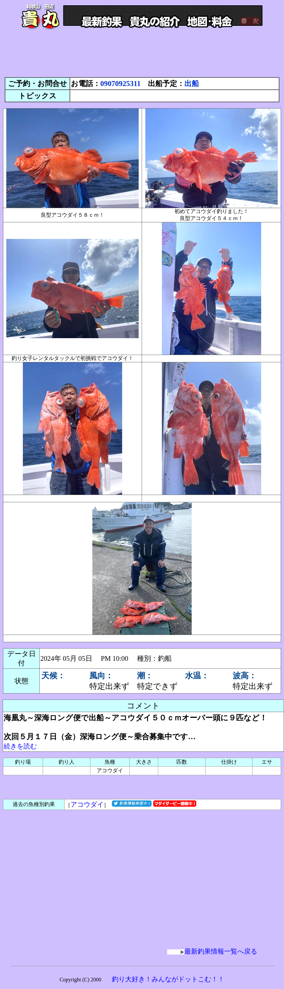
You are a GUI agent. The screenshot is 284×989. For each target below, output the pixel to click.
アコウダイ (87, 804)
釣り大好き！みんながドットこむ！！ (168, 979)
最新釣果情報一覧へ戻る (212, 951)
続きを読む (20, 746)
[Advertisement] (142, 56)
